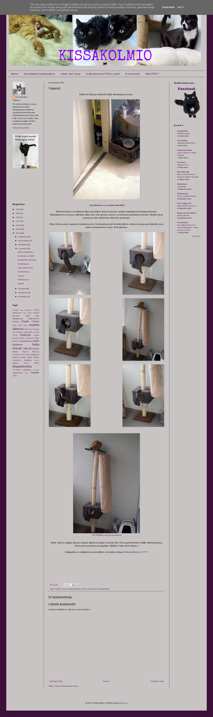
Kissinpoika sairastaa (27, 260)
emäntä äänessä (74, 589)
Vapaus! (21, 276)
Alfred (36, 310)
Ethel (26, 329)
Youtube (35, 372)
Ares (24, 313)
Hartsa (21, 338)
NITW (23, 354)
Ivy (18, 341)
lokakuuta (22, 244)
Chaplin (57, 589)
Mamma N (138, 552)
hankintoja (25, 335)
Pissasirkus (182, 222)
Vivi (26, 373)
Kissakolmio (21, 97)
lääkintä (35, 348)
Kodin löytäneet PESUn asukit (103, 73)
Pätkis (29, 357)
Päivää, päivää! (183, 215)
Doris (15, 325)
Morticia (35, 352)
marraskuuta (24, 240)
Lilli (29, 348)
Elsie (25, 325)
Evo (30, 329)
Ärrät (15, 376)
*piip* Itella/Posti (25, 268)
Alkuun (14, 73)
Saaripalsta (182, 131)
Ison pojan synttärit (26, 256)
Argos (29, 313)
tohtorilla (27, 370)
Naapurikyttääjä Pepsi (186, 143)
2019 (18, 213)
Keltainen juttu (183, 133)
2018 (18, 217)
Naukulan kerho (184, 150)
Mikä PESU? (152, 73)
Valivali (21, 283)
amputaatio (17, 313)
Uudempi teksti (55, 681)
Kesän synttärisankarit (186, 196)
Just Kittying (183, 172)
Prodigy (23, 357)
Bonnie (16, 321)
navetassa (16, 354)
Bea (37, 316)
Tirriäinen (17, 370)
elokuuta (22, 288)
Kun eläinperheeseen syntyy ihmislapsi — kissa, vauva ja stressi (188, 227)
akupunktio (29, 310)
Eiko (20, 325)
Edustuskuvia (23, 264)
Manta (15, 351)
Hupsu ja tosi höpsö (186, 213)
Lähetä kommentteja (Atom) (66, 686)
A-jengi (15, 310)
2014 (18, 233)
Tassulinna (182, 140)
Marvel (25, 352)
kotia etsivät (92, 589)
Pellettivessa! (23, 279)
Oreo (28, 354)
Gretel (36, 332)
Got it (181, 7)
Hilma (37, 338)
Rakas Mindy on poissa (186, 206)
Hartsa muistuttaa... (26, 252)
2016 (18, 225)
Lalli (25, 348)
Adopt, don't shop (70, 73)
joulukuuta (23, 236)
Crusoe (64, 589)
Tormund (36, 370)
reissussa (17, 360)
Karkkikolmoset (26, 341)
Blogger (123, 703)
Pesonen (181, 162)
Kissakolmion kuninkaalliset (39, 73)
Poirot (15, 357)
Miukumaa (182, 184)
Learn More (168, 7)
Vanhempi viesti (157, 681)
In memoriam (132, 73)
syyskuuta (23, 248)
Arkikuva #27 (182, 165)
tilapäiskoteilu (103, 589)
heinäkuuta (23, 292)
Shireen (26, 363)
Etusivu (106, 681)
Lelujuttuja (181, 186)
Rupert (37, 360)
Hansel (36, 335)
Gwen (15, 335)
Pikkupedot (182, 193)
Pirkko (127, 552)
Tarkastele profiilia (21, 128)
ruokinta (27, 360)
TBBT (36, 363)
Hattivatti (29, 338)
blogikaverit (18, 318)
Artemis (36, 313)
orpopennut (34, 354)
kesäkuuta (23, 296)
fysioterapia (28, 332)
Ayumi (27, 316)
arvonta (16, 316)
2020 (18, 209)
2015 (18, 229)
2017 (18, 221)
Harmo (84, 589)
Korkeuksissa (23, 271)
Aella (21, 310)
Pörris (36, 357)
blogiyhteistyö (33, 318)
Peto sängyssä (184, 203)
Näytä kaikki (196, 236)
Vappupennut (18, 373)
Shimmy (16, 363)
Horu (14, 341)
